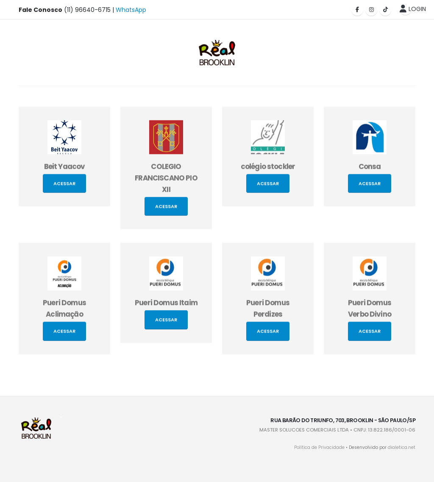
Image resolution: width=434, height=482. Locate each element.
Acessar (64, 186)
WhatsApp (131, 10)
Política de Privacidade (319, 447)
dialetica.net (401, 447)
